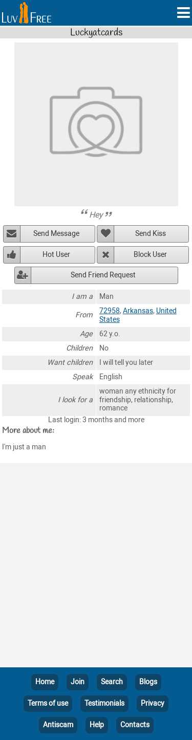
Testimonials (104, 703)
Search (112, 682)
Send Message (56, 233)
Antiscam (58, 725)
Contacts (135, 725)
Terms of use (48, 703)
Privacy (152, 703)
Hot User (56, 254)
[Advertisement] (96, 567)
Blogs (148, 682)
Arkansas (138, 311)
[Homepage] (26, 13)
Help (97, 725)
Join (77, 682)
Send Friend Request (103, 275)
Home (44, 682)
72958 (109, 311)
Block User (150, 254)
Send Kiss (150, 233)
